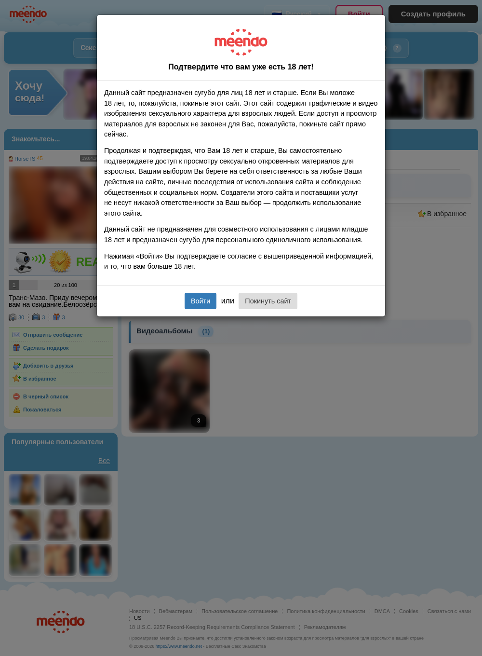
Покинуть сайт (268, 301)
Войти (200, 301)
